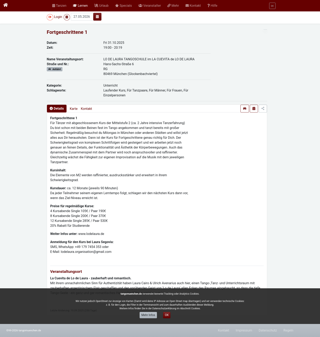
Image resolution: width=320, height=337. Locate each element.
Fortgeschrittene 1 (67, 32)
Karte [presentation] (74, 109)
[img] (97, 16)
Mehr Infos (148, 315)
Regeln (288, 330)
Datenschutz (268, 330)
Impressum (244, 330)
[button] (80, 6)
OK (167, 315)
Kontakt (86, 109)
